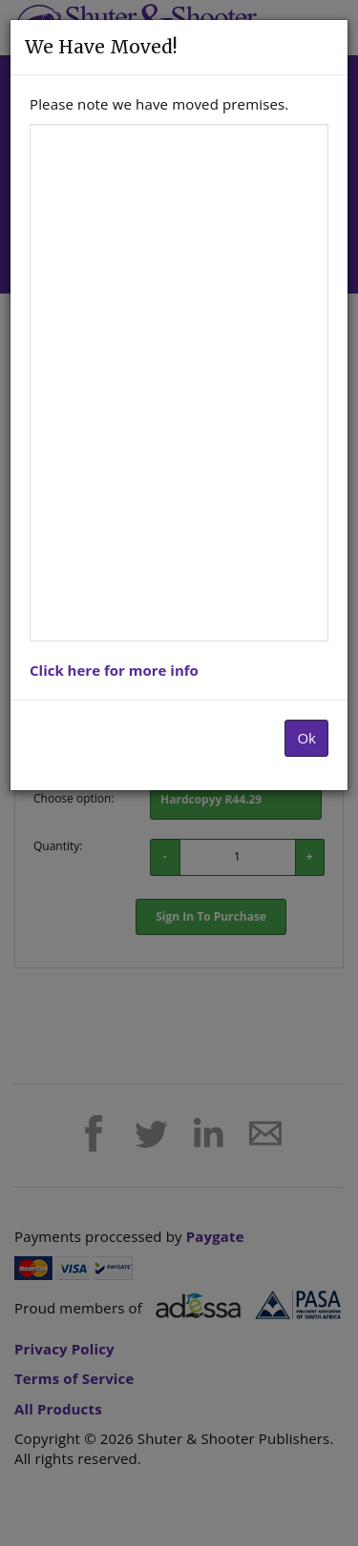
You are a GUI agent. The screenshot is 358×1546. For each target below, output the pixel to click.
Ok (306, 737)
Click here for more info (114, 670)
